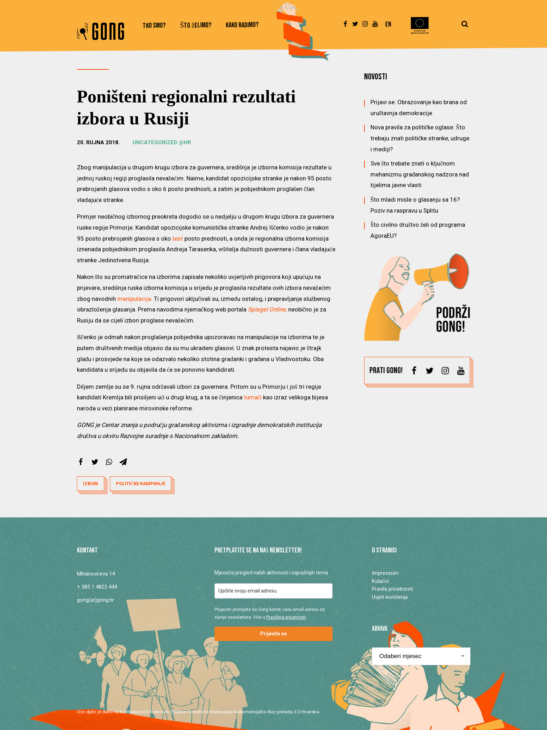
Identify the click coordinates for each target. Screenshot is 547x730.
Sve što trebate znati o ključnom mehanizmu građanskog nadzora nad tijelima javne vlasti (419, 174)
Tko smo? (154, 26)
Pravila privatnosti (392, 589)
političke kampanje (140, 483)
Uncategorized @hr (162, 142)
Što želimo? (196, 26)
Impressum (385, 573)
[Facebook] (80, 462)
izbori (90, 483)
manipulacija (134, 298)
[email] (273, 591)
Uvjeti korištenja (390, 597)
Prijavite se (273, 633)
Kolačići (380, 581)
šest (177, 238)
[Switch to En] (388, 28)
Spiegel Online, (267, 309)
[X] (95, 462)
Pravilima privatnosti (286, 617)
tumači (253, 397)
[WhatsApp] (109, 462)
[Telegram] (123, 462)
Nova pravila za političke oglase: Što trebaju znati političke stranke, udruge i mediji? (420, 138)
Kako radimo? (242, 25)
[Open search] (464, 27)
